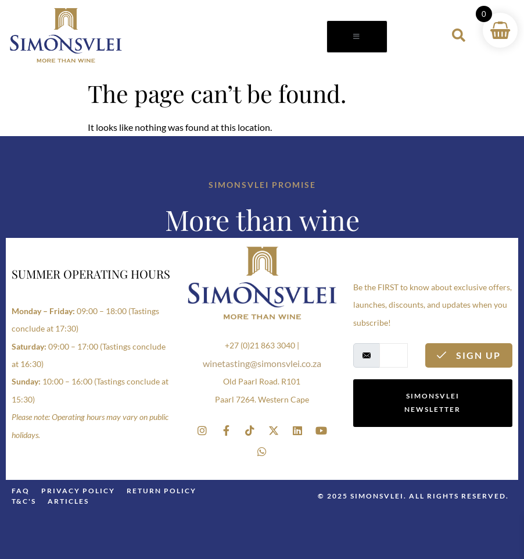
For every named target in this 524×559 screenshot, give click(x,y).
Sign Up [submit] (469, 355)
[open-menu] (356, 36)
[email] (393, 355)
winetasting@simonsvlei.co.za (262, 363)
